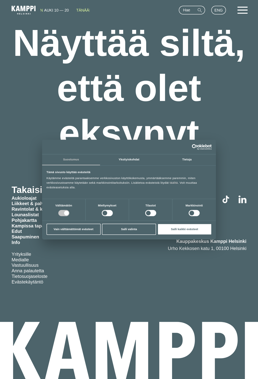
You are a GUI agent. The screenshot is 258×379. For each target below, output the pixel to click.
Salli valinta (129, 229)
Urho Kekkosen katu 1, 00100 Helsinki (207, 248)
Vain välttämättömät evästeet (73, 229)
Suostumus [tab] (71, 159)
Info (16, 242)
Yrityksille (21, 254)
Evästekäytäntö (27, 281)
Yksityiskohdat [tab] (129, 159)
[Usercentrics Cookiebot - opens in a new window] (195, 147)
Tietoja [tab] (187, 159)
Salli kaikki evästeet (184, 229)
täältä (174, 182)
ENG (218, 10)
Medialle (20, 259)
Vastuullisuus (25, 265)
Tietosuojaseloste (30, 276)
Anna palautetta (28, 270)
